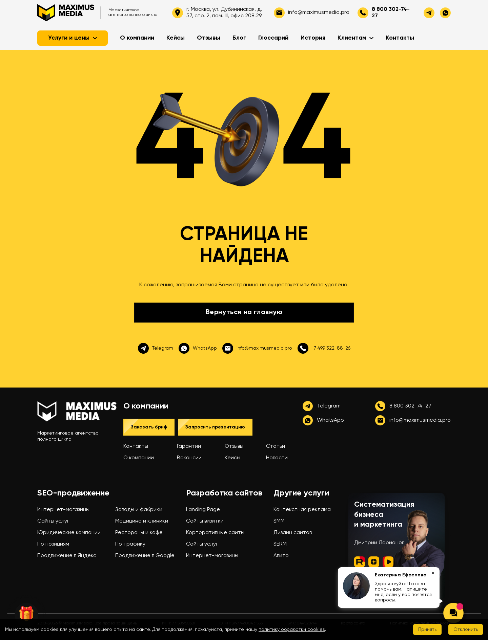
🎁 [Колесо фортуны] (26, 614)
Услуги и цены (72, 38)
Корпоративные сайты (215, 532)
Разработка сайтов (224, 493)
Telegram (155, 348)
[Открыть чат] (453, 613)
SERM (280, 544)
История (313, 38)
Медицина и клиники (141, 521)
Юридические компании (69, 532)
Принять (427, 629)
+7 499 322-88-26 (324, 348)
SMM (279, 521)
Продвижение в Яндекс (66, 555)
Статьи (275, 446)
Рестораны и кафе (139, 532)
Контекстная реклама (302, 509)
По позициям (53, 544)
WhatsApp (198, 348)
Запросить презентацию (215, 427)
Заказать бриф (149, 427)
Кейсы (175, 38)
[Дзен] (373, 562)
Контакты (400, 38)
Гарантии (189, 446)
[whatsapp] (445, 12)
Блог (239, 38)
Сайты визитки (205, 521)
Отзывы (208, 38)
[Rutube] (359, 562)
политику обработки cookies (292, 629)
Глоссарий (273, 38)
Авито (281, 555)
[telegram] (429, 12)
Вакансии (189, 458)
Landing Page (203, 509)
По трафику (130, 544)
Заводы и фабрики (138, 509)
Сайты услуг (53, 521)
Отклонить (465, 629)
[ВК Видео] (388, 562)
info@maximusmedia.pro (257, 348)
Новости (277, 458)
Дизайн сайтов (292, 532)
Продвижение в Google (145, 555)
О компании (137, 38)
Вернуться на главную (244, 312)
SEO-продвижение (73, 493)
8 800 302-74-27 (391, 12)
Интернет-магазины (63, 509)
